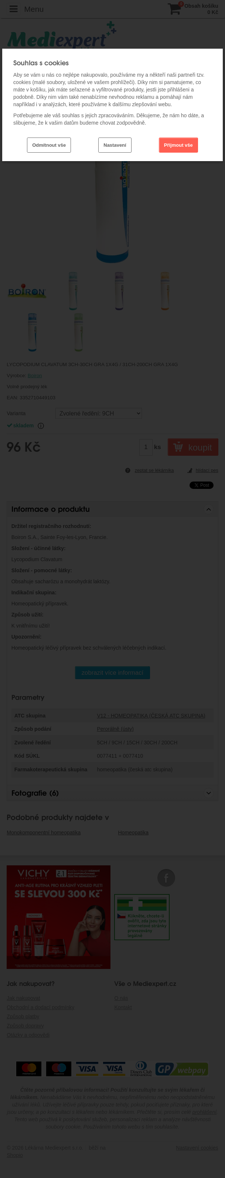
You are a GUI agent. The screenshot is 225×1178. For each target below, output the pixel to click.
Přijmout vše (178, 145)
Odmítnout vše (49, 145)
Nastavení (114, 145)
